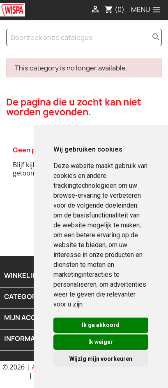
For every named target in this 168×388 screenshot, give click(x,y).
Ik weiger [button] (100, 342)
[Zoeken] (84, 37)
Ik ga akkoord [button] (101, 325)
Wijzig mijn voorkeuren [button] (100, 358)
